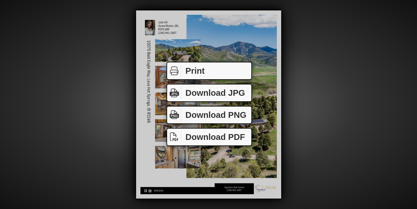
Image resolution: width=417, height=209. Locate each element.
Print (186, 71)
